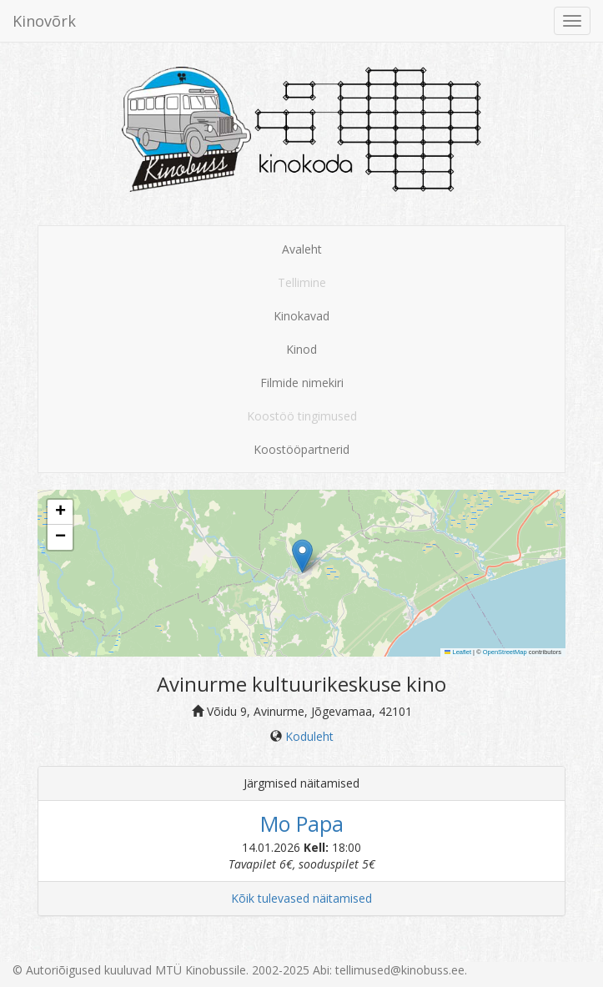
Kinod (301, 349)
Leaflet (458, 652)
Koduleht (309, 736)
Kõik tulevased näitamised (301, 898)
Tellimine (302, 282)
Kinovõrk (44, 21)
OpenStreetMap (505, 652)
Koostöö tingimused (302, 416)
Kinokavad (301, 316)
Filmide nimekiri (302, 382)
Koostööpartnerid (301, 449)
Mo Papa (302, 823)
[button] (302, 556)
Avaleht (302, 249)
